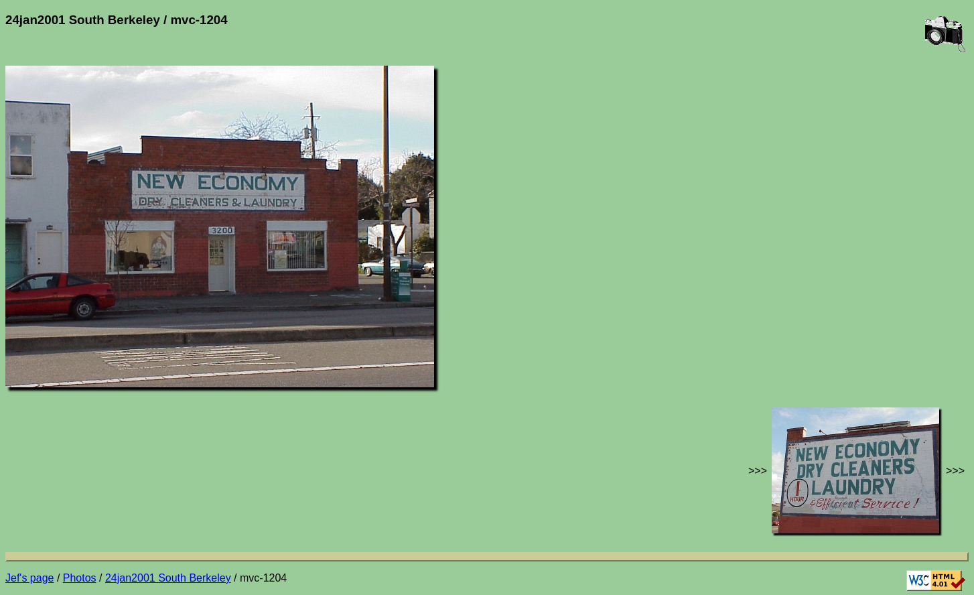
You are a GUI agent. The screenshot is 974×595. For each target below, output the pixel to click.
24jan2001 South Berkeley (168, 578)
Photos (79, 578)
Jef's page (29, 578)
